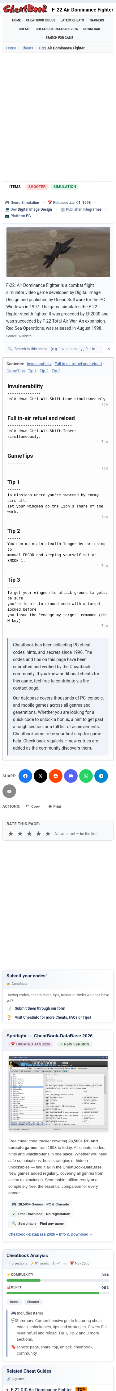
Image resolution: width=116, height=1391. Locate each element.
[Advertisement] (58, 117)
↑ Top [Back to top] (102, 404)
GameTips (15, 371)
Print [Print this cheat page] (54, 806)
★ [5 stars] (48, 834)
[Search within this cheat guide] (57, 349)
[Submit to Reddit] (55, 776)
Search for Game (59, 37)
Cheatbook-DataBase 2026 (57, 29)
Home (16, 20)
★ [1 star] (11, 834)
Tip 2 (44, 371)
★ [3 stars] (29, 834)
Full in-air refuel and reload (78, 363)
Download (91, 29)
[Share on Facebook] (25, 776)
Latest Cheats (72, 20)
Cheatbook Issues (40, 20)
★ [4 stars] (39, 834)
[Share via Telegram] (101, 776)
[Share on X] (40, 776)
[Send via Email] (9, 791)
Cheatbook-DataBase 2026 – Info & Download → (50, 1234)
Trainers (96, 20)
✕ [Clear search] (108, 349)
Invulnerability (39, 363)
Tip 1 (32, 371)
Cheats (25, 29)
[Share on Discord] (71, 776)
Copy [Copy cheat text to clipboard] (33, 806)
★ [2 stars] (20, 834)
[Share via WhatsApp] (86, 776)
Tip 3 (55, 371)
